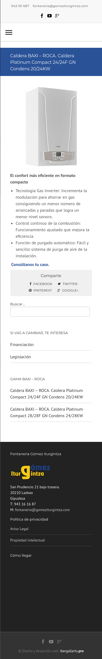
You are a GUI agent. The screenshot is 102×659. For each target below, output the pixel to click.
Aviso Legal (19, 528)
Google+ (68, 290)
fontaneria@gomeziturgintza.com (42, 509)
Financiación (22, 344)
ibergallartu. (72, 651)
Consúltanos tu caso (29, 264)
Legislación (20, 356)
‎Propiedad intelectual (27, 540)
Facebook (41, 284)
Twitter (67, 284)
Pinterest (40, 290)
